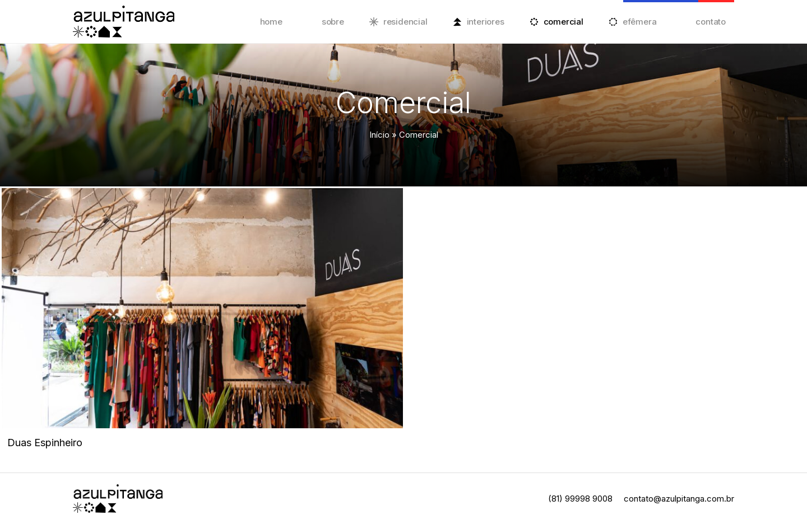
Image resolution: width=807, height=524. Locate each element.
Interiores (485, 21)
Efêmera (640, 21)
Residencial (405, 21)
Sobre (333, 21)
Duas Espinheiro (44, 442)
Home (271, 21)
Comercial (563, 21)
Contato (710, 21)
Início (379, 134)
